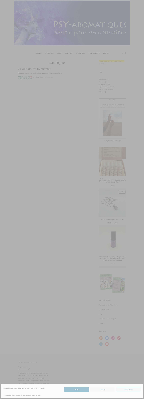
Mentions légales (36, 395)
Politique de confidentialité (23, 395)
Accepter (76, 389)
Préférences (128, 389)
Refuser (102, 389)
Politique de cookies (8, 395)
